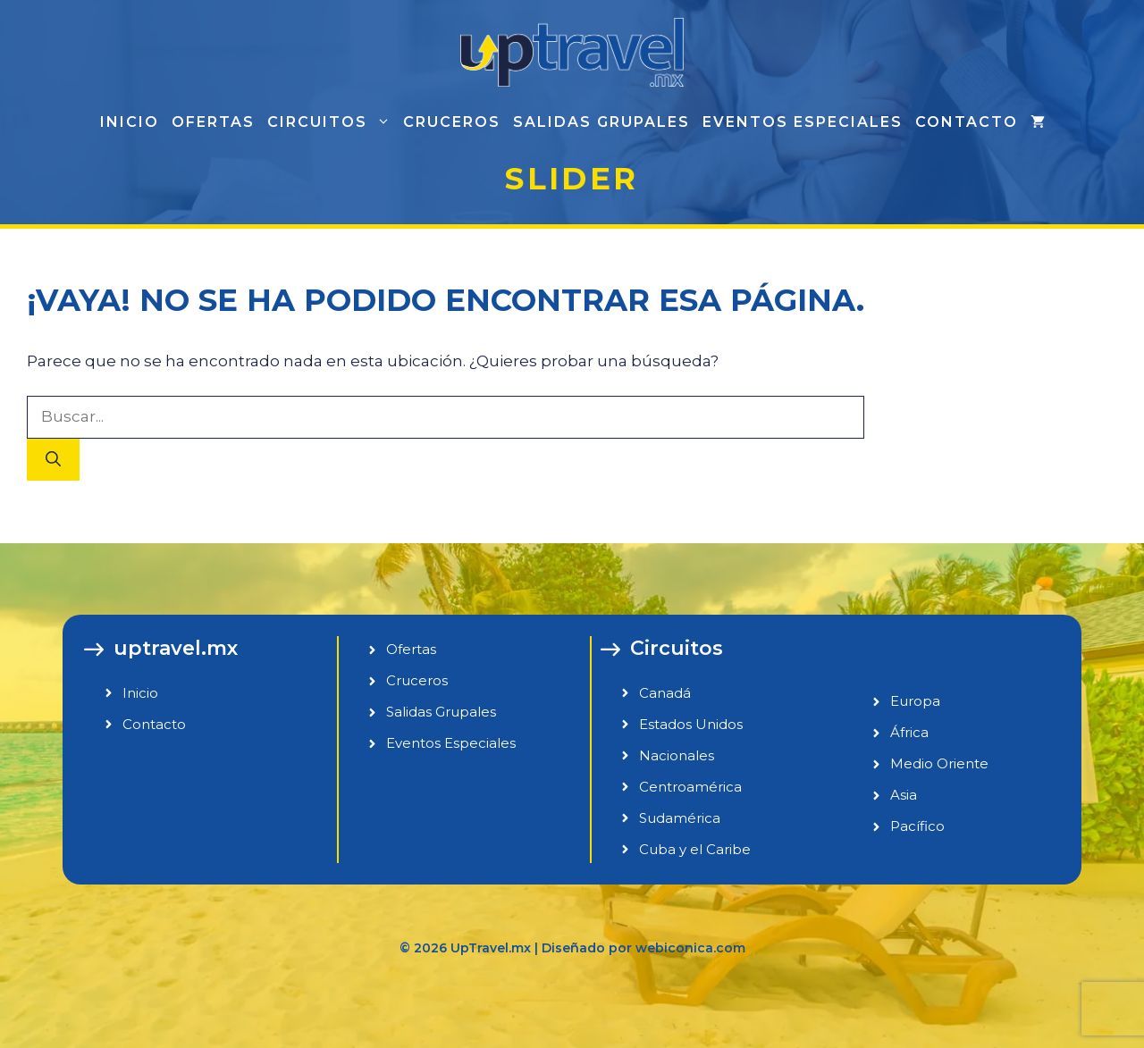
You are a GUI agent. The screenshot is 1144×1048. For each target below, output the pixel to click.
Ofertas (213, 121)
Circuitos (332, 122)
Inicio (129, 121)
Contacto (966, 121)
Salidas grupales (601, 121)
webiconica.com (690, 948)
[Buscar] (53, 460)
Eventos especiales (802, 121)
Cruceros (451, 121)
